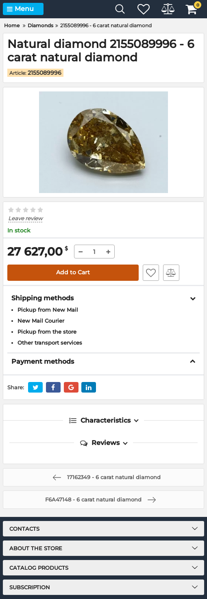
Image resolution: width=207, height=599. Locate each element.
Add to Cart (73, 272)
